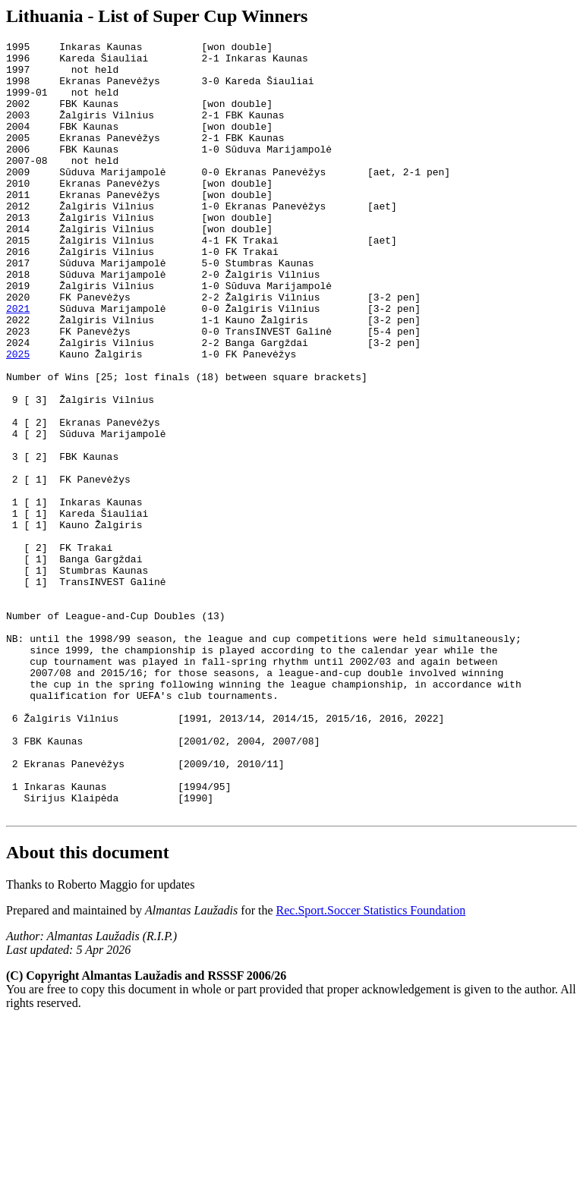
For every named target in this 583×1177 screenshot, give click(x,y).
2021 (18, 363)
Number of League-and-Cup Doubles (101, 731)
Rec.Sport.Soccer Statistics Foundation (371, 1065)
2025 (18, 417)
